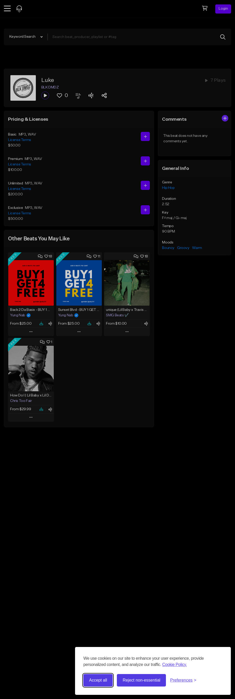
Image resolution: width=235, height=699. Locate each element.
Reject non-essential (141, 680)
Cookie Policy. (174, 664)
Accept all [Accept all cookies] (98, 680)
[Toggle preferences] (183, 680)
